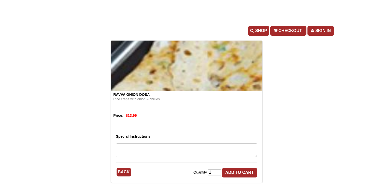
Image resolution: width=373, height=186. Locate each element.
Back (124, 172)
